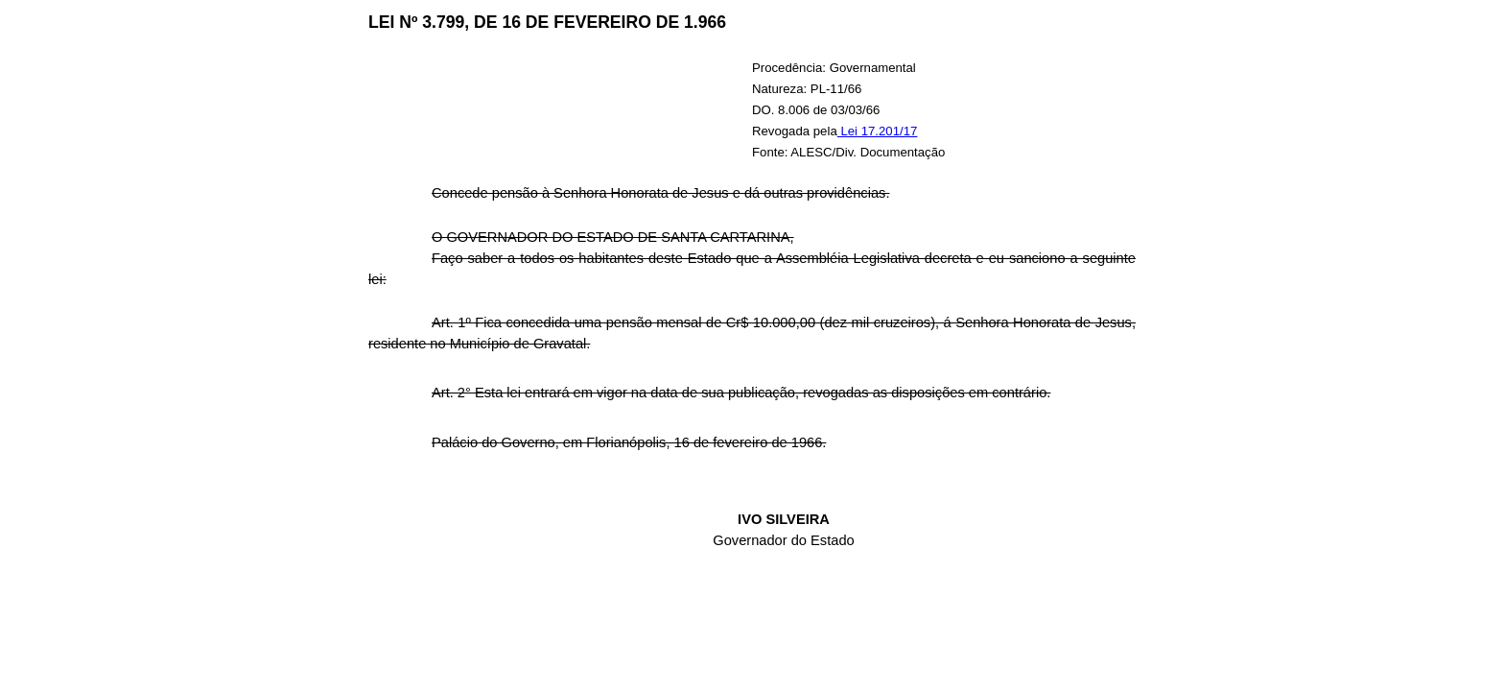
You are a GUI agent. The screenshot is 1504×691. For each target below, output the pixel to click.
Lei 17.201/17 (877, 131)
